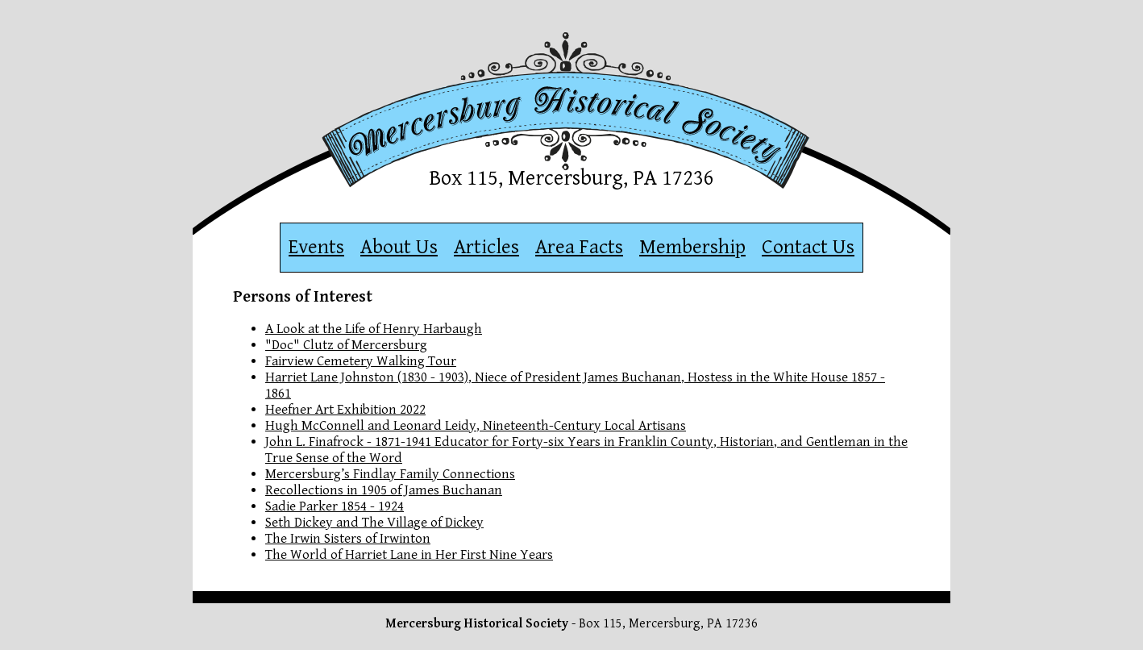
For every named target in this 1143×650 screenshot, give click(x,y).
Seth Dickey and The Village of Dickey (374, 523)
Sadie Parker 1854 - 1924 (334, 506)
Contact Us (808, 247)
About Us (399, 247)
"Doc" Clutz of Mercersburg (346, 345)
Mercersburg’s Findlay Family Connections (390, 474)
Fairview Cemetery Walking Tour (360, 361)
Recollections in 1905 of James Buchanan (383, 490)
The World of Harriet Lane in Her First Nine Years (409, 555)
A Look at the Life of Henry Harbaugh (373, 329)
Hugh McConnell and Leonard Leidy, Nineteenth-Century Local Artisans (475, 426)
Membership (692, 247)
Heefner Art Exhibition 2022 (345, 410)
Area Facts (579, 247)
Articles (486, 247)
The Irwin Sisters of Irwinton (347, 539)
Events (316, 247)
